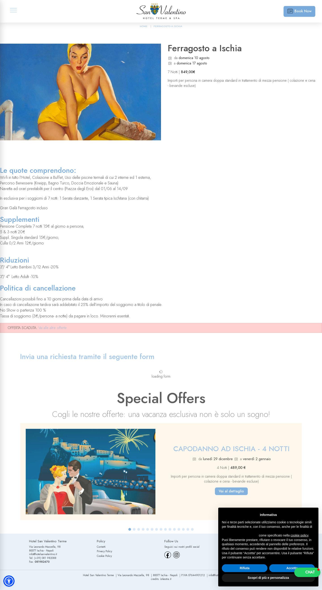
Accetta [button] (292, 568)
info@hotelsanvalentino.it (43, 554)
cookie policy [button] (299, 535)
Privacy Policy (104, 551)
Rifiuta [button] (245, 568)
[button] (129, 534)
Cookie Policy (104, 556)
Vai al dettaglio (231, 495)
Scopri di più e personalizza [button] (268, 577)
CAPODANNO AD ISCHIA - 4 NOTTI (231, 453)
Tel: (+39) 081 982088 (42, 558)
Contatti (101, 547)
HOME (144, 26)
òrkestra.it (165, 579)
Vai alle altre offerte (52, 327)
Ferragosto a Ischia (168, 26)
